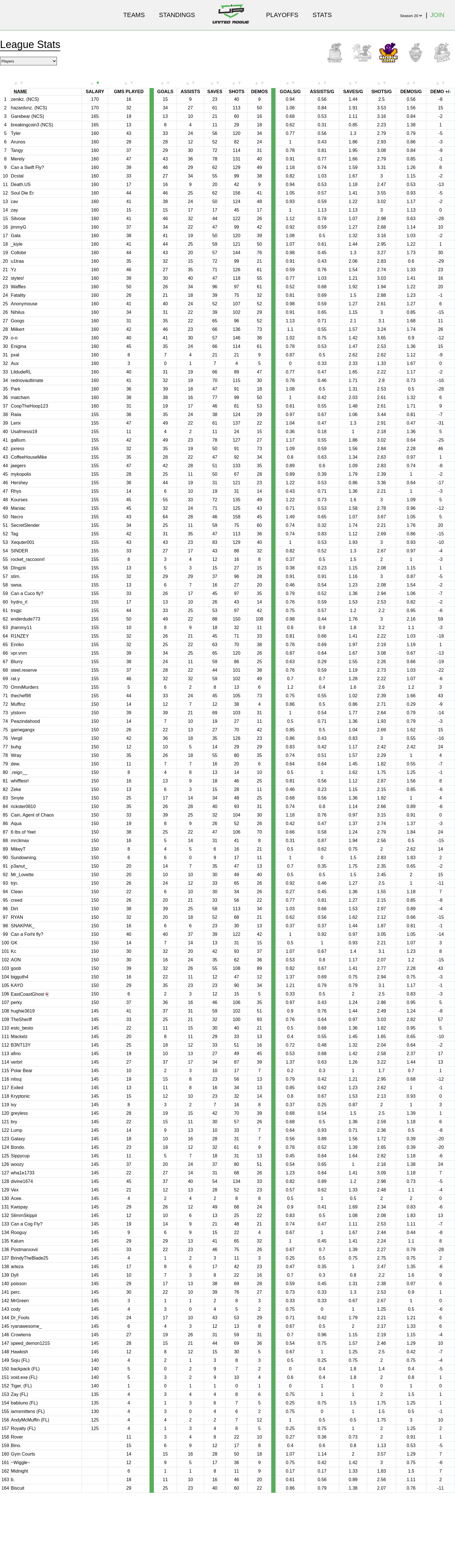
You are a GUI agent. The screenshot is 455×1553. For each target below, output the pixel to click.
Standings (177, 14)
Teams (134, 14)
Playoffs (282, 14)
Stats (322, 14)
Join (437, 14)
